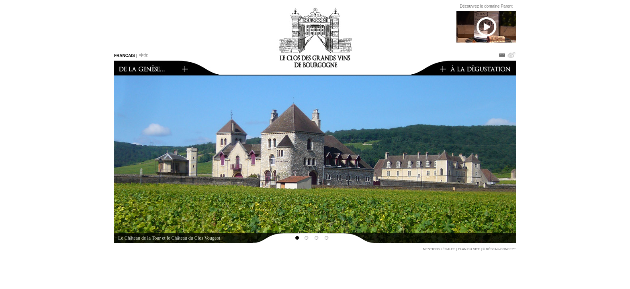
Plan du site (469, 249)
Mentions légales (439, 249)
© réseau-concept (499, 249)
